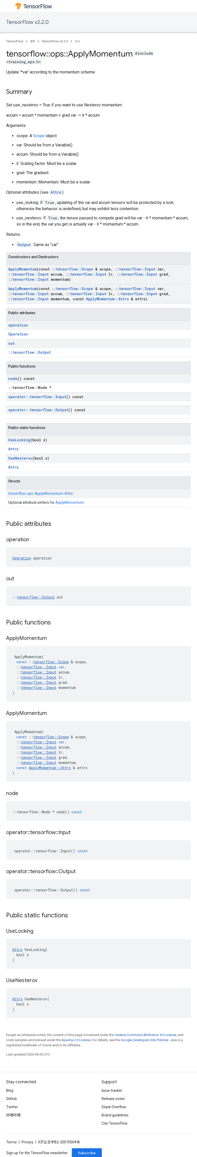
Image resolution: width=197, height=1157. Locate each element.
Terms (11, 1142)
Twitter (12, 1107)
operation (18, 325)
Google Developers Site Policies (144, 1040)
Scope (39, 135)
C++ (77, 41)
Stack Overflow (114, 1107)
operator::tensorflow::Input (37, 396)
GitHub (11, 1099)
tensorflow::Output (31, 352)
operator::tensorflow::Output (38, 409)
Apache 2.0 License (76, 1040)
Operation (18, 334)
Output (24, 244)
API (32, 41)
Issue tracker (112, 1090)
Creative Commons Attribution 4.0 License (145, 1035)
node (12, 378)
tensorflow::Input (137, 269)
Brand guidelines (115, 1115)
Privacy (27, 1142)
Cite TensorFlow (114, 1123)
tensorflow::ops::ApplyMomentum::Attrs (40, 493)
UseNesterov (20, 458)
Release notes (113, 1099)
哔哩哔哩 (13, 1115)
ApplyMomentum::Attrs (107, 298)
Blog (9, 1090)
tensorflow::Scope (74, 269)
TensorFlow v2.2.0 (27, 22)
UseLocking (19, 439)
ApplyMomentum (22, 269)
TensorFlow (14, 41)
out (11, 343)
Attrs (56, 192)
